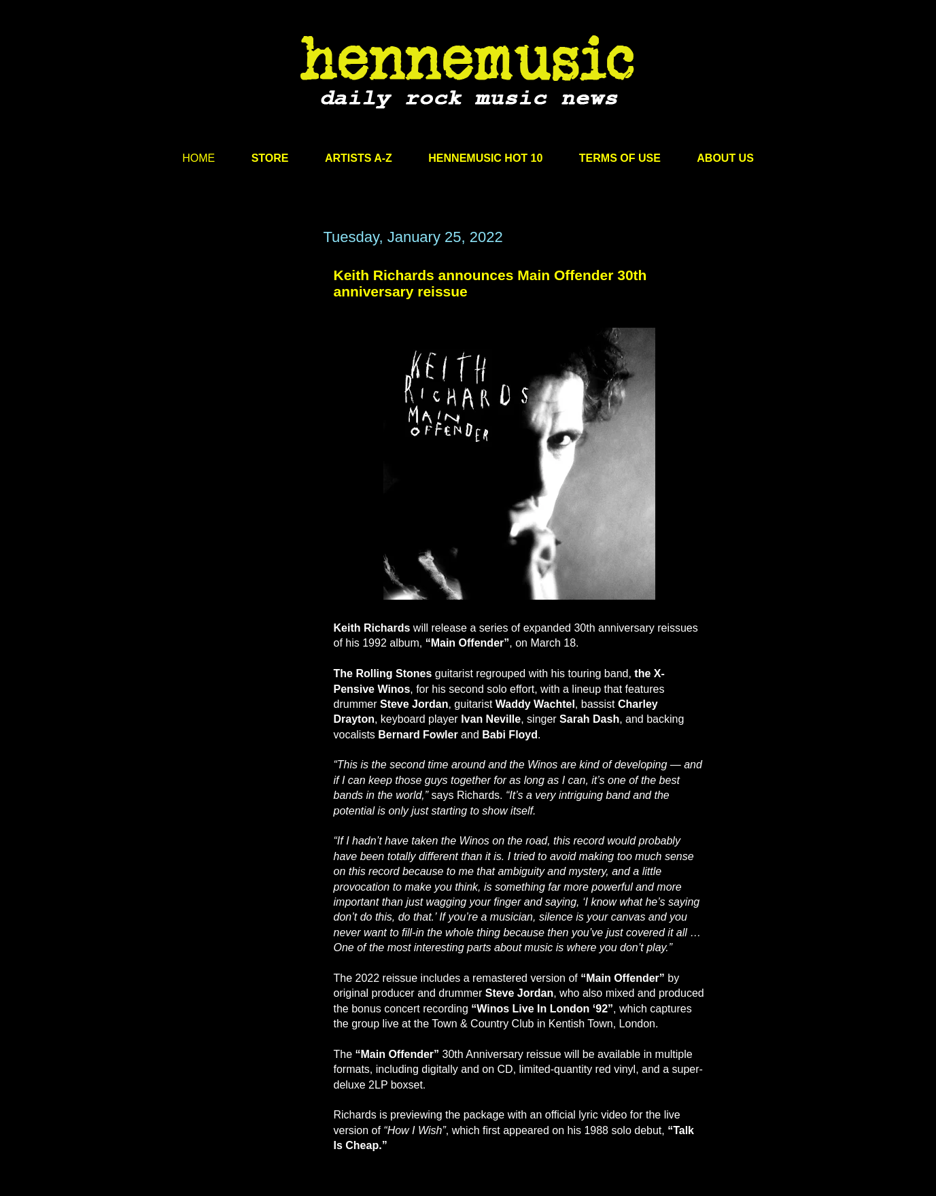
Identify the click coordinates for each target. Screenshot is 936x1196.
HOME (198, 158)
